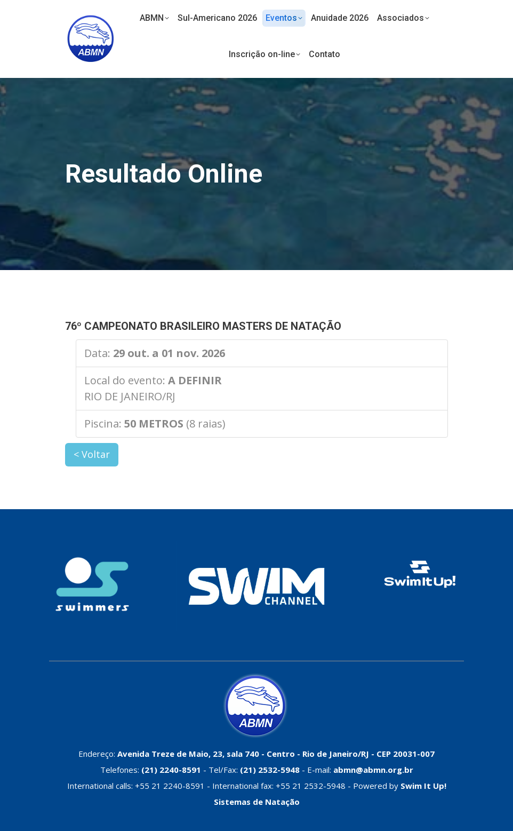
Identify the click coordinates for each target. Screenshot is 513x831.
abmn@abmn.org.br (373, 769)
